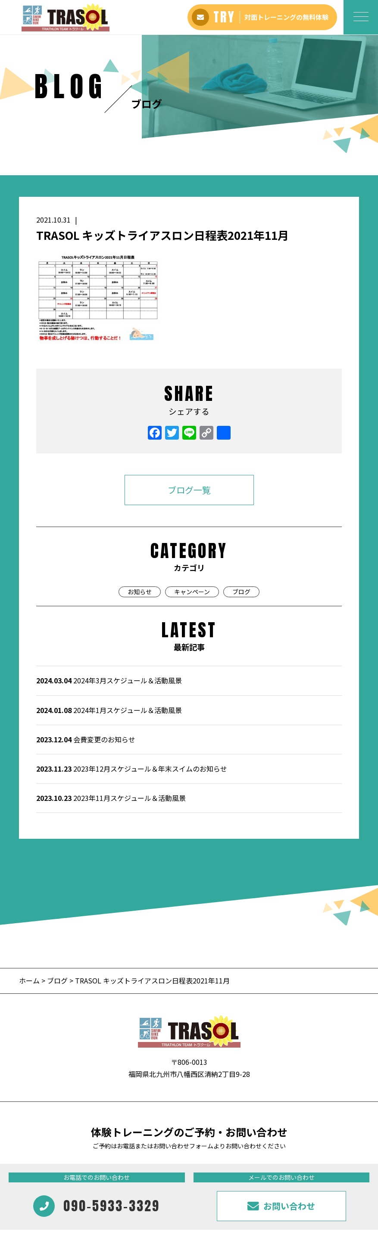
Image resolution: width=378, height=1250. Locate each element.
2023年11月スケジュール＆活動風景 (111, 706)
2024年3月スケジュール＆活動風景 (109, 588)
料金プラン (82, 1186)
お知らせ (140, 499)
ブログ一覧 (189, 397)
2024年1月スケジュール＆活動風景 (109, 617)
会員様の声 (119, 1186)
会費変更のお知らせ (85, 647)
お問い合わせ (280, 1186)
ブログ (241, 499)
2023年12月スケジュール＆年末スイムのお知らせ (131, 676)
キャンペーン (192, 499)
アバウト (49, 1186)
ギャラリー (156, 1186)
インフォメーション (204, 1186)
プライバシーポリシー (335, 1186)
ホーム (30, 888)
